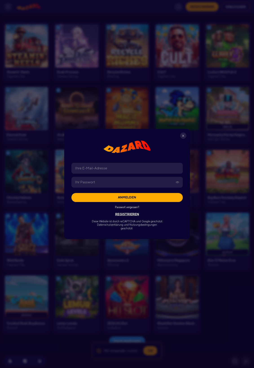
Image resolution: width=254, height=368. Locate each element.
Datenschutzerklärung (110, 224)
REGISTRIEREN (127, 214)
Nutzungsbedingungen (143, 224)
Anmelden (127, 197)
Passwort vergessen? (127, 207)
